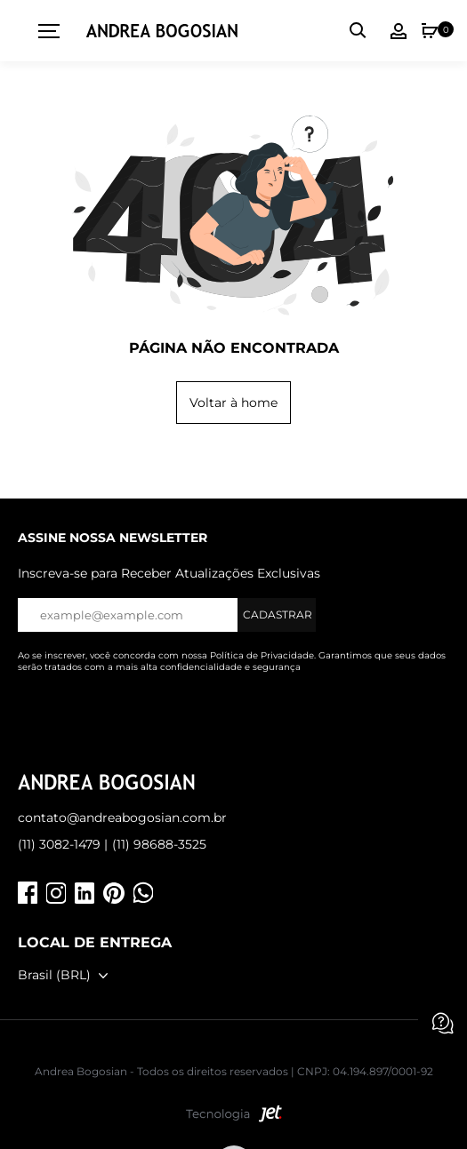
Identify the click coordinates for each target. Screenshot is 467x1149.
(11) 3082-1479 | (63, 844)
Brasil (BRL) (54, 975)
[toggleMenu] (42, 31)
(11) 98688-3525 (159, 844)
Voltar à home (233, 403)
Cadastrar (277, 614)
